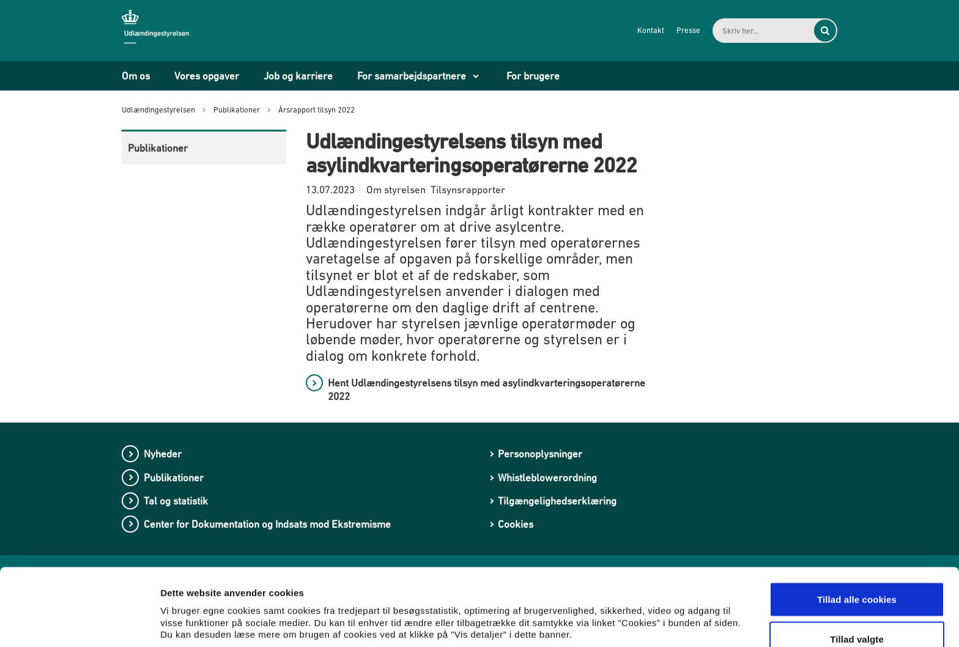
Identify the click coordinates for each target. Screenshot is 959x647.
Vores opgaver (206, 76)
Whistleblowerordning (547, 477)
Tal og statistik (176, 501)
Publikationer (158, 148)
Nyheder (163, 454)
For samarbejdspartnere (411, 76)
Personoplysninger (540, 454)
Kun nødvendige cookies (857, 614)
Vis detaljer (636, 607)
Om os (136, 76)
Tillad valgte (857, 574)
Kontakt (648, 30)
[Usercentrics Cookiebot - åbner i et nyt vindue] (79, 623)
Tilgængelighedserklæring (557, 501)
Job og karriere (298, 76)
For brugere (533, 76)
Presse (686, 30)
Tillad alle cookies (857, 534)
